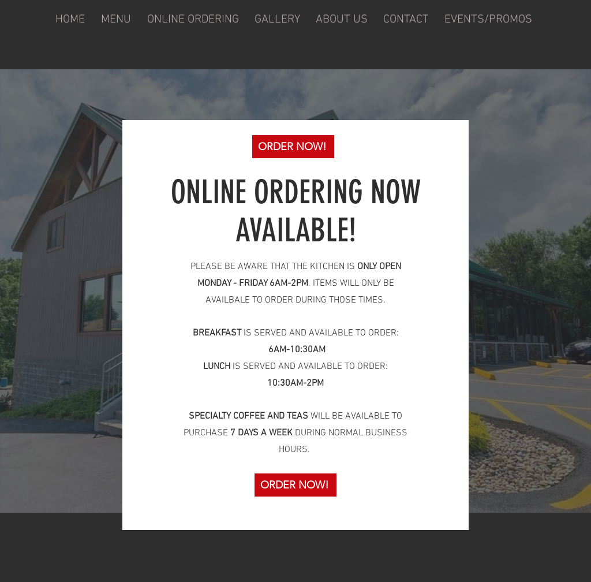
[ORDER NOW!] (293, 146)
